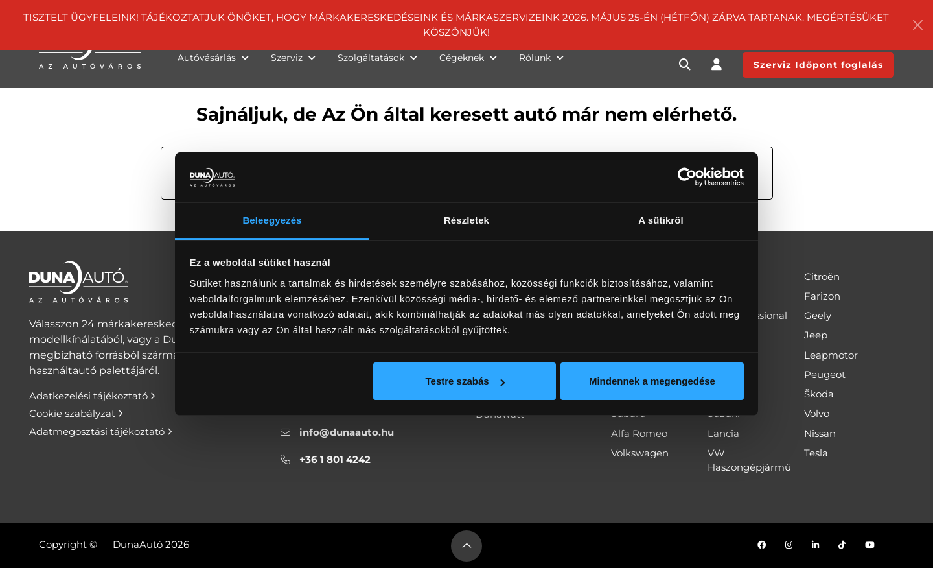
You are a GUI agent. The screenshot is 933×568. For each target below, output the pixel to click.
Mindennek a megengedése (652, 380)
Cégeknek (468, 58)
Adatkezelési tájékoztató (92, 396)
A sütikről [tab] (661, 220)
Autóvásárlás (213, 58)
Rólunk (541, 58)
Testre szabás (464, 380)
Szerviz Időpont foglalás (818, 65)
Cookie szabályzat (76, 413)
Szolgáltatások (377, 58)
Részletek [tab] (466, 220)
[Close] (917, 25)
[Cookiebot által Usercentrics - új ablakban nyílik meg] (687, 177)
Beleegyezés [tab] (271, 220)
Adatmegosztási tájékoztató (100, 431)
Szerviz (293, 58)
